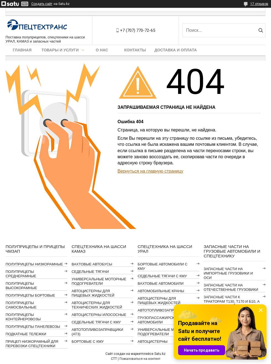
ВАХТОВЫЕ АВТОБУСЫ (92, 264)
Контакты (135, 50)
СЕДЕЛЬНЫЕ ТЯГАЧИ (90, 272)
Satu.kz (160, 354)
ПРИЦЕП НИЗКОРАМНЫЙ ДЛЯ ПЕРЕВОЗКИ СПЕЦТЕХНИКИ (32, 343)
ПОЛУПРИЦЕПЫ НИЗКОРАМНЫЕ (34, 264)
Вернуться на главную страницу (150, 171)
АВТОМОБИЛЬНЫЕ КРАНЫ (161, 291)
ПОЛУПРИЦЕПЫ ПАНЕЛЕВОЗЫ (33, 327)
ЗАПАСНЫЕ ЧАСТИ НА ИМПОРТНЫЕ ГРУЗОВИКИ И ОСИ (228, 273)
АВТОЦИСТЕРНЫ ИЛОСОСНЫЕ (99, 315)
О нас (102, 50)
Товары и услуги (60, 50)
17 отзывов (259, 4)
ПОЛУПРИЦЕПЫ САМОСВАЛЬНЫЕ (21, 305)
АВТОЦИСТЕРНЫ (153, 341)
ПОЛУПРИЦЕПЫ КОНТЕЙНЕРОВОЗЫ (23, 317)
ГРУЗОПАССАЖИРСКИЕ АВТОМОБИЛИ (158, 320)
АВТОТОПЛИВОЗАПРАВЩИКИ (163, 310)
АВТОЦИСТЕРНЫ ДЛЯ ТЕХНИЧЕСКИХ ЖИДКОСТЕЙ (97, 305)
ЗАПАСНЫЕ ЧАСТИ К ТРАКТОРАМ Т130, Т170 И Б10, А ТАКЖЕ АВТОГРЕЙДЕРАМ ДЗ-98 (232, 301)
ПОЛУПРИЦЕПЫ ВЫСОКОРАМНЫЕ (21, 285)
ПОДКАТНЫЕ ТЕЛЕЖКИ (26, 334)
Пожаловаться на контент (139, 359)
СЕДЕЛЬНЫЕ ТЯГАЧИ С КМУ (96, 322)
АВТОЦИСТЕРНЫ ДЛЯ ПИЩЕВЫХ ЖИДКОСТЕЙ (93, 293)
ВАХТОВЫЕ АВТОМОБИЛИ (161, 283)
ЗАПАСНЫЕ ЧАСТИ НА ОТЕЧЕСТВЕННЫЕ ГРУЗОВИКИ (231, 287)
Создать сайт (41, 4)
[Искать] (260, 30)
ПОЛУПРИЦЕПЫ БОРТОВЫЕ (30, 295)
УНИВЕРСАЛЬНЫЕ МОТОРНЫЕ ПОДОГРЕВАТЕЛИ (99, 281)
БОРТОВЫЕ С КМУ (88, 341)
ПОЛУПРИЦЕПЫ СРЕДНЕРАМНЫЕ (21, 274)
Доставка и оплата (176, 50)
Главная (22, 50)
